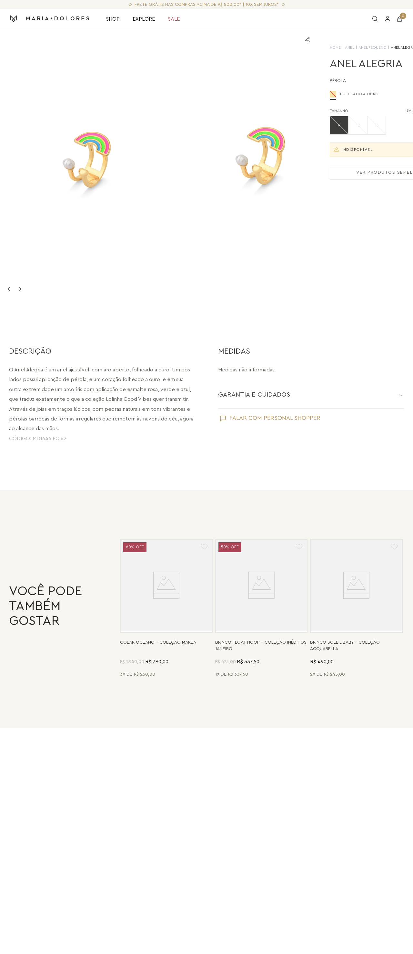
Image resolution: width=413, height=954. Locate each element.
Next (20, 289)
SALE (174, 19)
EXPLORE (144, 19)
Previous (9, 289)
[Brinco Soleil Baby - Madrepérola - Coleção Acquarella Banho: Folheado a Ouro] (356, 608)
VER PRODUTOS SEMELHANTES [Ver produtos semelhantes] (337, 172)
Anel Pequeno (316, 47)
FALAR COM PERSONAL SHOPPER (274, 418)
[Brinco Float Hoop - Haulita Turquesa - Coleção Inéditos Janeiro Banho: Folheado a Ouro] (261, 608)
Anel (292, 47)
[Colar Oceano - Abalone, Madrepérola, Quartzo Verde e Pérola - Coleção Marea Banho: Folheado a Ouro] (166, 608)
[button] (282, 125)
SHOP (113, 19)
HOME (278, 47)
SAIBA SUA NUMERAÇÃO (376, 111)
